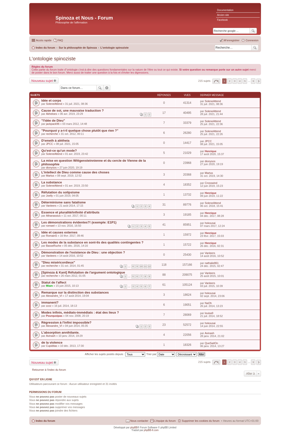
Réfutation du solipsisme (60, 192)
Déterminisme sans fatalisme (63, 202)
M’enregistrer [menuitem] (232, 40)
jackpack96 (52, 123)
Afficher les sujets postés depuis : (115, 354)
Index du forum (45, 420)
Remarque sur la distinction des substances (75, 292)
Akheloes (51, 113)
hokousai (210, 223)
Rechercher (255, 48)
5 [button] (245, 81)
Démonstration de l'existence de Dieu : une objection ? (83, 252)
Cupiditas (51, 345)
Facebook (222, 20)
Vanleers (51, 205)
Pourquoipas (54, 315)
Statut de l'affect (53, 282)
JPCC (49, 143)
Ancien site (223, 15)
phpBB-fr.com (151, 430)
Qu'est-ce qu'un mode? (59, 150)
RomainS (51, 235)
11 (145, 266)
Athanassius (53, 215)
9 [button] (253, 81)
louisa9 (209, 313)
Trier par (160, 354)
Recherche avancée (107, 88)
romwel (50, 225)
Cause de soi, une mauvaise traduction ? (72, 110)
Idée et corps (51, 100)
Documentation (225, 10)
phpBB (134, 427)
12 (149, 266)
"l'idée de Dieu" (53, 120)
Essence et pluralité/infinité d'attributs (70, 212)
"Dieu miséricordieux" (58, 262)
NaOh (208, 303)
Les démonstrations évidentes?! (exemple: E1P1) (79, 222)
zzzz (48, 305)
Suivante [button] (258, 81)
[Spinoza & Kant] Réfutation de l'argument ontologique (83, 272)
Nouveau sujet (42, 80)
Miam (49, 285)
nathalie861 (212, 263)
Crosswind (211, 182)
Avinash (50, 335)
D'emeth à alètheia (55, 140)
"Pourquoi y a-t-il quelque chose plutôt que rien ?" (80, 130)
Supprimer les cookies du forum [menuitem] (201, 420)
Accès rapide (44, 40)
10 (141, 266)
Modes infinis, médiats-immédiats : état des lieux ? (80, 312)
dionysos (51, 167)
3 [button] (234, 81)
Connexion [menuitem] (252, 40)
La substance (51, 182)
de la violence (52, 342)
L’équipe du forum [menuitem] (165, 420)
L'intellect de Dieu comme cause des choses (75, 172)
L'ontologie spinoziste (52, 58)
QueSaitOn (211, 343)
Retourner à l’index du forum (49, 369)
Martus (50, 175)
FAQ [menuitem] (60, 40)
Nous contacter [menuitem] (139, 420)
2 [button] (229, 81)
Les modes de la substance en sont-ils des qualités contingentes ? (92, 242)
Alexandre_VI (54, 295)
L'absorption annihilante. (60, 332)
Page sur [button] (216, 81)
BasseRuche (53, 245)
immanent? (50, 302)
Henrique (210, 151)
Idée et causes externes (59, 232)
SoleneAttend (54, 103)
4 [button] (240, 81)
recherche (52, 133)
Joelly (49, 195)
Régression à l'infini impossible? (66, 322)
